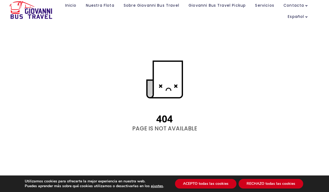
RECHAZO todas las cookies (271, 183)
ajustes (157, 186)
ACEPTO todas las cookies (205, 183)
